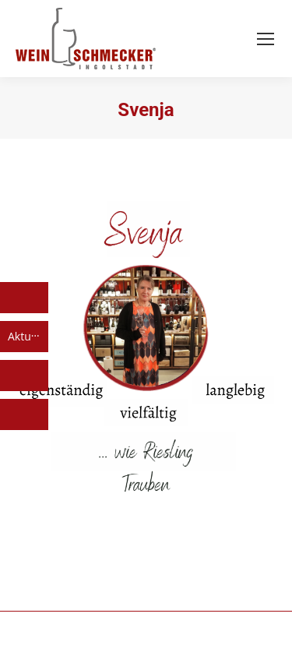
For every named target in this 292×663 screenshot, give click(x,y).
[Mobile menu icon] (265, 39)
